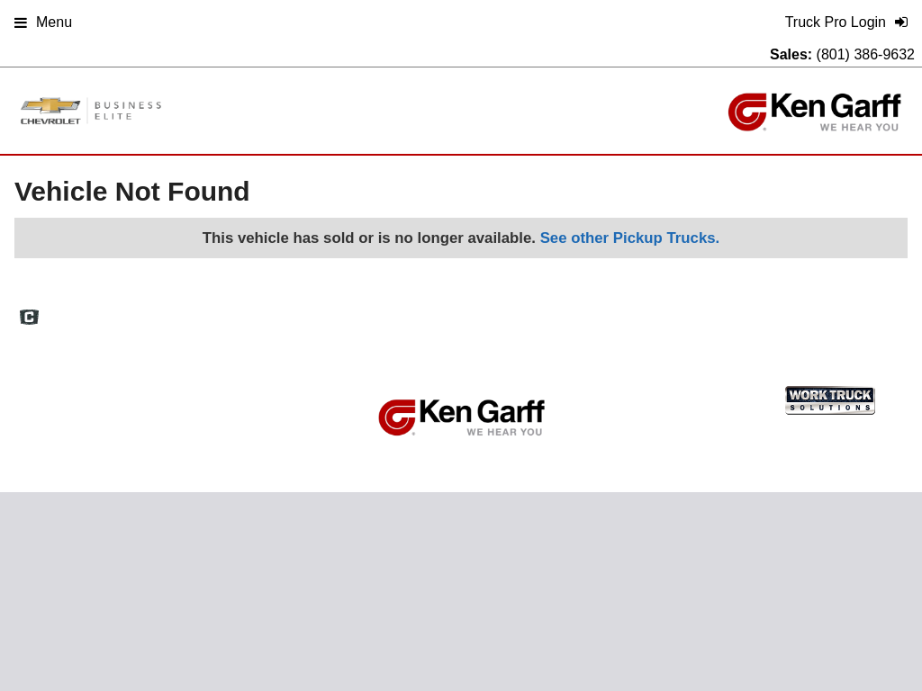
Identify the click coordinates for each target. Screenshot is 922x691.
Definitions (559, 310)
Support (786, 310)
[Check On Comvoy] (29, 318)
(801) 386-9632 (866, 54)
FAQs (498, 310)
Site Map (630, 310)
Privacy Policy (709, 310)
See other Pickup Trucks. (630, 238)
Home (448, 310)
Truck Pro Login (867, 310)
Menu (43, 22)
